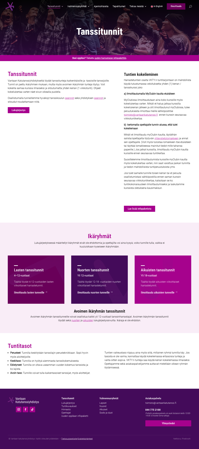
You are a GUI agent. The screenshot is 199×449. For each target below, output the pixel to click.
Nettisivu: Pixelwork (181, 438)
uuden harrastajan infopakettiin (110, 58)
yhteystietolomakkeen (166, 138)
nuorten (76, 320)
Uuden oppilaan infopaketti (74, 415)
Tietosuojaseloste (69, 438)
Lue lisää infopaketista (139, 208)
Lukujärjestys (18, 110)
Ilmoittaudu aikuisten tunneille (155, 292)
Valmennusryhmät (109, 398)
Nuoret (103, 405)
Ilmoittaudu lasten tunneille (26, 292)
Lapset (103, 402)
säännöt (69, 98)
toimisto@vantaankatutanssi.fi (141, 114)
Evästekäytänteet (85, 438)
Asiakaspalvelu (153, 398)
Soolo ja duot (106, 412)
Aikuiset (103, 409)
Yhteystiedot (168, 423)
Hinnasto (66, 409)
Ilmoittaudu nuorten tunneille (90, 292)
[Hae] (190, 6)
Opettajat (66, 412)
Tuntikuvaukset (69, 405)
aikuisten (88, 320)
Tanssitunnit (67, 398)
